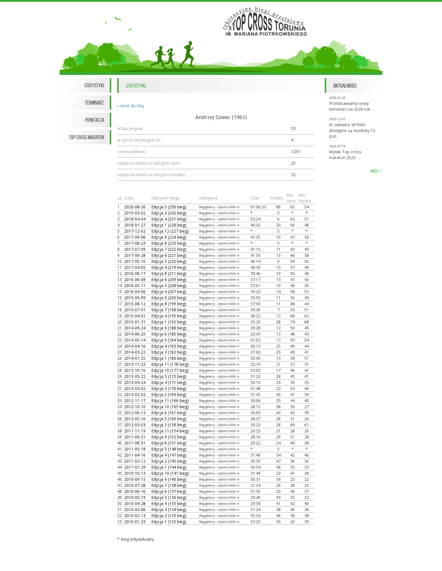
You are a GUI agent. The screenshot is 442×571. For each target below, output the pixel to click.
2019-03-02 (135, 213)
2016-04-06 (135, 291)
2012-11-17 (135, 400)
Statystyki (94, 85)
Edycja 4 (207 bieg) (168, 291)
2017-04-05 (135, 267)
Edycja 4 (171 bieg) (168, 382)
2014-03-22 (135, 352)
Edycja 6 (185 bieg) (168, 334)
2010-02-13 (135, 515)
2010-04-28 (135, 503)
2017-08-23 (135, 243)
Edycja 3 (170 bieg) (168, 388)
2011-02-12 (135, 461)
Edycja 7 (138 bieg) (168, 485)
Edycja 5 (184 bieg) (168, 340)
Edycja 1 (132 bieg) (168, 521)
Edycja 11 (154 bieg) (170, 431)
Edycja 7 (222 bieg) (168, 249)
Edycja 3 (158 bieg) (168, 424)
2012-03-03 (135, 424)
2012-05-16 (135, 418)
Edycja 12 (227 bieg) (170, 231)
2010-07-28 (135, 485)
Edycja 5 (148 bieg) (168, 449)
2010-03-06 (135, 509)
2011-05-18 (135, 449)
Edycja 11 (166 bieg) (170, 400)
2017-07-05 (135, 249)
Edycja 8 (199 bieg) (168, 303)
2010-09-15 (135, 479)
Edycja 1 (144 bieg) (168, 467)
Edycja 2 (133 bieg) (168, 515)
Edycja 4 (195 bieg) (168, 316)
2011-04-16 (135, 455)
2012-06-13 (135, 412)
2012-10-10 (135, 406)
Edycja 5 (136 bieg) (168, 497)
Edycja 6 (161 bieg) (168, 412)
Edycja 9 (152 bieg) (168, 437)
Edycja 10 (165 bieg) (170, 406)
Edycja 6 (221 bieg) (168, 255)
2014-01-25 (135, 358)
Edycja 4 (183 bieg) (168, 346)
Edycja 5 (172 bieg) (168, 376)
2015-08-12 (135, 303)
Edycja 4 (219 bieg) (168, 267)
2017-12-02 (135, 231)
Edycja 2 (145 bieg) (168, 461)
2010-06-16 (135, 491)
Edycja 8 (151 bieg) (168, 443)
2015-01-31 (135, 322)
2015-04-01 (135, 316)
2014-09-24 (135, 328)
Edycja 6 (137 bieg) (168, 491)
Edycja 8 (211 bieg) (168, 273)
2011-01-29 (135, 467)
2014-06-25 (135, 334)
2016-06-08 (135, 279)
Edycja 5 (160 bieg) (168, 418)
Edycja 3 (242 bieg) (168, 213)
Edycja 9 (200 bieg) (168, 297)
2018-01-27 (135, 225)
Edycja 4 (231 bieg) (168, 219)
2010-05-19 (135, 497)
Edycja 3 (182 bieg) (168, 352)
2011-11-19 (135, 431)
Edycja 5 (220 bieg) (168, 261)
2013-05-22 (135, 376)
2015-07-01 (135, 309)
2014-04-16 (135, 346)
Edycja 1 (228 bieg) (168, 225)
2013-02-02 (135, 394)
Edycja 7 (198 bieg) (168, 309)
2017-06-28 (135, 255)
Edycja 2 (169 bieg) (168, 394)
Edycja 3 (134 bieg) (168, 509)
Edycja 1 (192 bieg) (168, 322)
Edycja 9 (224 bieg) (168, 237)
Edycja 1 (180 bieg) (168, 358)
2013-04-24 (135, 382)
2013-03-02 (135, 388)
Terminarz (94, 102)
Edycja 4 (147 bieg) (168, 455)
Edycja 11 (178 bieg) (170, 364)
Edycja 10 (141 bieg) (170, 473)
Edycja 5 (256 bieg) (168, 207)
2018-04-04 (135, 219)
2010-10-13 (135, 473)
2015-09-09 (135, 297)
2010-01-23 (135, 521)
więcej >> (376, 171)
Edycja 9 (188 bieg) (168, 328)
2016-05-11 (135, 285)
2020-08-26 (135, 207)
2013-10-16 (135, 370)
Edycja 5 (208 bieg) (168, 285)
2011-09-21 (135, 437)
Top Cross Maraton (86, 137)
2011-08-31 (135, 443)
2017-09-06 (135, 237)
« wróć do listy (130, 105)
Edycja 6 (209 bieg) (168, 279)
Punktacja (94, 120)
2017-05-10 (135, 261)
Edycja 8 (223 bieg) (168, 243)
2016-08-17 (135, 273)
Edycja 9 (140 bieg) (168, 479)
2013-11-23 (135, 364)
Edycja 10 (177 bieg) (170, 370)
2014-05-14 (135, 340)
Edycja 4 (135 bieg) (168, 503)
